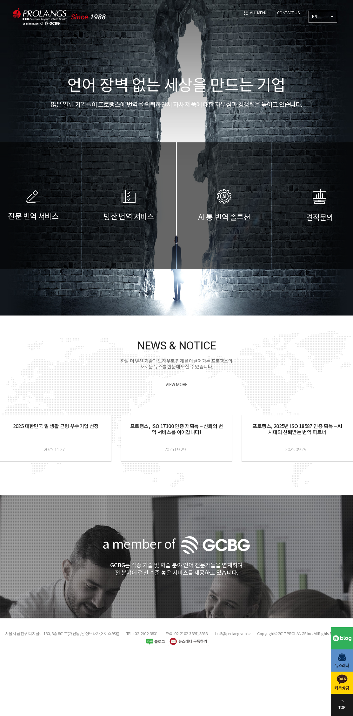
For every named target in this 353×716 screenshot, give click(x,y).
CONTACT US (288, 13)
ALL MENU (258, 13)
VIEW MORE (176, 384)
